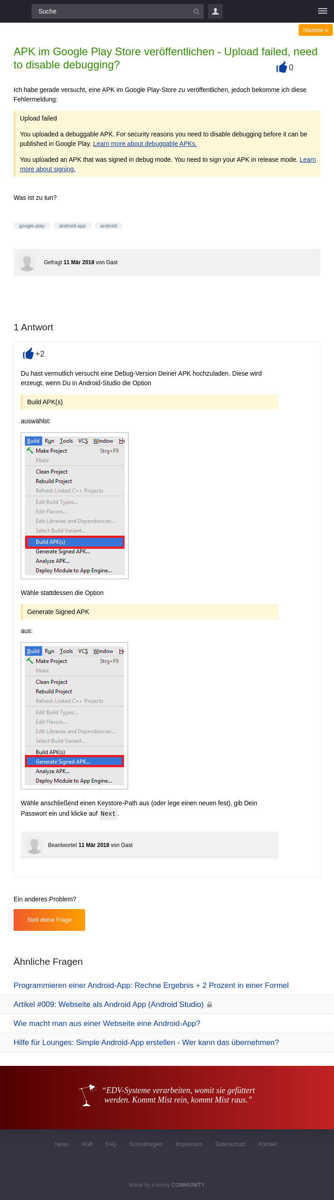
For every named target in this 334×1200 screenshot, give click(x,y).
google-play (32, 225)
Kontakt (267, 1144)
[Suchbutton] (196, 11)
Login (215, 11)
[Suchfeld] (118, 11)
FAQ (110, 1144)
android (108, 225)
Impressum (189, 1144)
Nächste (315, 30)
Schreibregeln (146, 1144)
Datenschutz (230, 1144)
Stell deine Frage (49, 919)
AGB (87, 1144)
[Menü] (323, 11)
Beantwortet (62, 845)
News (61, 1144)
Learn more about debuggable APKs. (145, 143)
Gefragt (53, 262)
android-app (72, 225)
